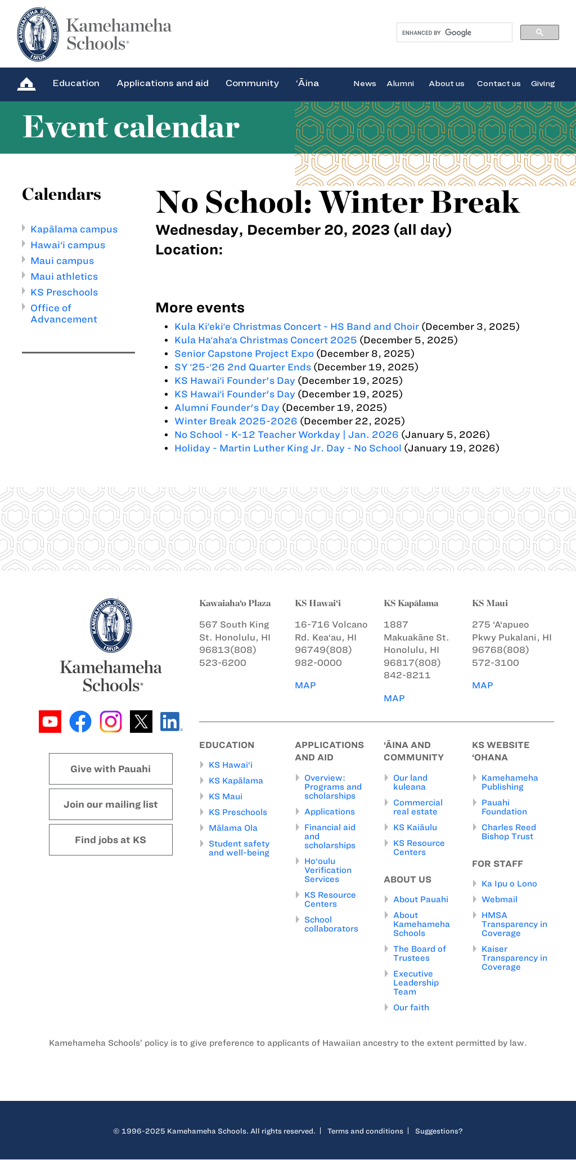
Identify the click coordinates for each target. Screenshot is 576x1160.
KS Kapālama (236, 781)
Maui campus (62, 261)
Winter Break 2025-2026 (236, 421)
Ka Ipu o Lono (509, 884)
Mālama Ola (233, 828)
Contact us (499, 83)
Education (76, 83)
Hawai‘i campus (67, 245)
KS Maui (225, 796)
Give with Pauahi (110, 769)
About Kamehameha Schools (421, 924)
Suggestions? (439, 1131)
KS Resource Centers (330, 899)
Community (252, 83)
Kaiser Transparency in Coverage (514, 958)
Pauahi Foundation (504, 807)
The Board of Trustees (419, 954)
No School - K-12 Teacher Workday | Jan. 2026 (286, 434)
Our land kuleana (410, 782)
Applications (329, 811)
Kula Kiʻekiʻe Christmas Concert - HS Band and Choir (296, 326)
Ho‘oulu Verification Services (328, 870)
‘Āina (307, 83)
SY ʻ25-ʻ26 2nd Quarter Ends (242, 367)
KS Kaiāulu (415, 827)
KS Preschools (64, 292)
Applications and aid (162, 83)
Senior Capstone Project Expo (244, 353)
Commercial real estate (418, 807)
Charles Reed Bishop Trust (509, 832)
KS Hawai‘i (231, 765)
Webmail (500, 899)
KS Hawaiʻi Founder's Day (236, 380)
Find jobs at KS (110, 840)
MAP (305, 685)
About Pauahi (420, 899)
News (364, 83)
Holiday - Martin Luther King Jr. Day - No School (288, 448)
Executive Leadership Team (416, 983)
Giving (543, 83)
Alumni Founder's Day (227, 407)
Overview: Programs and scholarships (333, 786)
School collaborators (331, 924)
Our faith (411, 1008)
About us (447, 83)
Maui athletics (64, 276)
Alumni (400, 83)
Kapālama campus (74, 229)
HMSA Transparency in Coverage (514, 924)
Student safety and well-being (239, 849)
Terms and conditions (365, 1131)
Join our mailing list (111, 804)
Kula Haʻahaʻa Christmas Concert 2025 (265, 340)
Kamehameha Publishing (510, 782)
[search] (453, 32)
